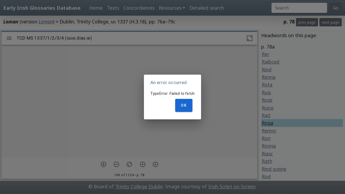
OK (184, 105)
